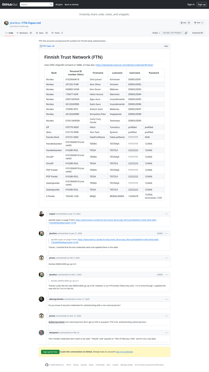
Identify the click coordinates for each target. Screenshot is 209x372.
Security (84, 365)
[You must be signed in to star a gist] (185, 23)
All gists (59, 4)
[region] (104, 128)
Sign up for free (50, 352)
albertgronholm (56, 299)
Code (9, 33)
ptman (52, 258)
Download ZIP (197, 33)
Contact (115, 365)
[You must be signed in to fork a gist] (199, 23)
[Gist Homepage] (10, 4)
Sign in (191, 4)
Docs (108, 365)
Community (100, 365)
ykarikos (15, 23)
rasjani (52, 214)
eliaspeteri (54, 332)
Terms (68, 365)
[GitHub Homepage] (46, 365)
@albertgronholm (57, 322)
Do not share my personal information (149, 365)
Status (91, 365)
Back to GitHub (71, 4)
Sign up (202, 4)
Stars (42, 33)
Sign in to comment (124, 351)
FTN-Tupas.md (31, 23)
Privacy (76, 365)
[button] (186, 33)
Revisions (24, 33)
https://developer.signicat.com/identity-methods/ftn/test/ (124, 64)
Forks (57, 33)
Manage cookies (126, 365)
